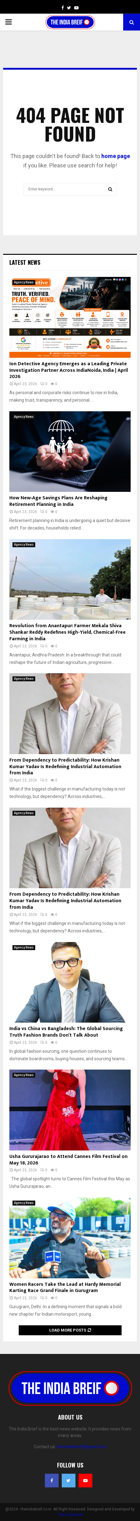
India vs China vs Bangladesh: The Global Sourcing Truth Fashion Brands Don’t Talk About (66, 1031)
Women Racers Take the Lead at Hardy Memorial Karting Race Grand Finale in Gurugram (65, 1287)
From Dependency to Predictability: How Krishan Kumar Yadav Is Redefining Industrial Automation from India (65, 766)
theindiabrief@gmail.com (82, 1446)
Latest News (24, 262)
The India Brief (70, 1515)
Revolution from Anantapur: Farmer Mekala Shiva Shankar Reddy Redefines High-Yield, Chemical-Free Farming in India (67, 632)
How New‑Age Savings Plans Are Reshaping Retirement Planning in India (58, 501)
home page (115, 156)
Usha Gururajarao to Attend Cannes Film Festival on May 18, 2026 (68, 1159)
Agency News (24, 282)
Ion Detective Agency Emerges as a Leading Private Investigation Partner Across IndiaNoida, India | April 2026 (68, 370)
